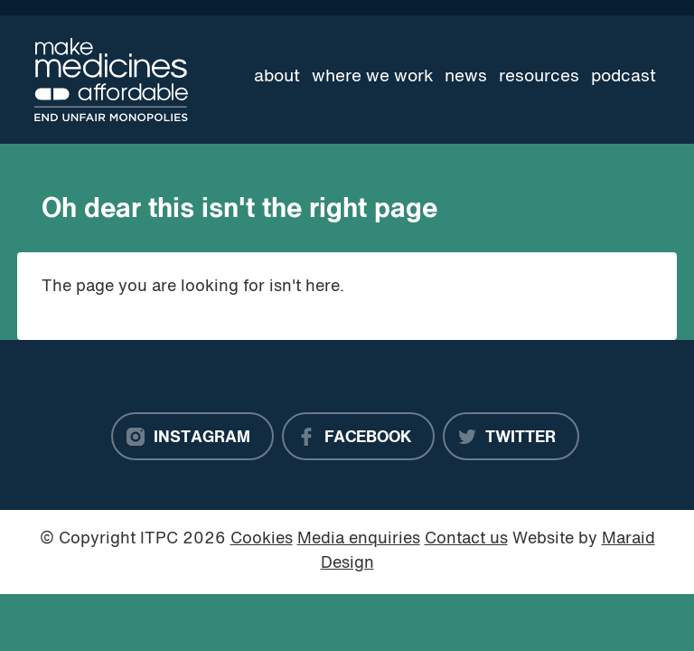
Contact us (466, 539)
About (277, 77)
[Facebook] (358, 436)
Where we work (373, 77)
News (466, 77)
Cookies (261, 539)
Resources (539, 77)
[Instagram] (192, 436)
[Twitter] (511, 436)
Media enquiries (358, 539)
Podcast (623, 77)
